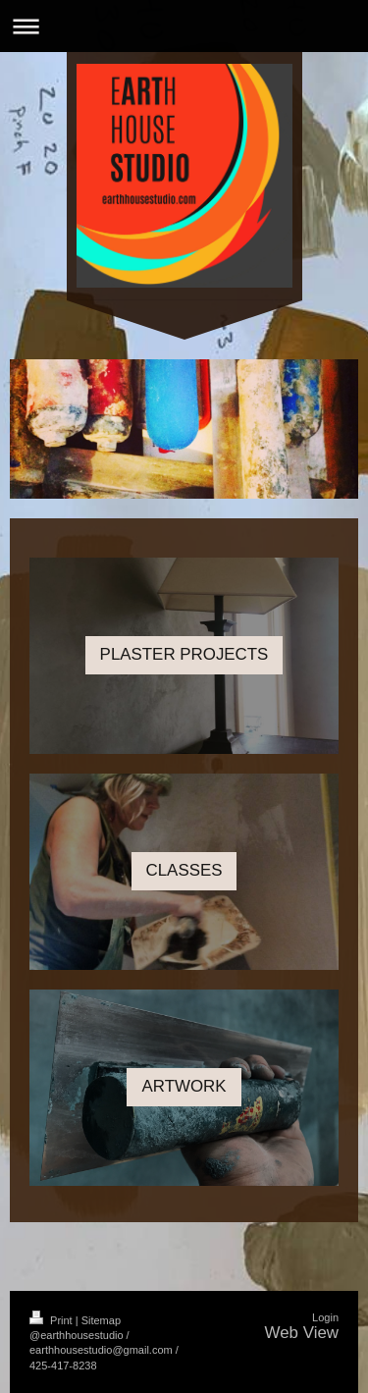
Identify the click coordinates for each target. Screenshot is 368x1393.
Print (52, 1320)
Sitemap (101, 1320)
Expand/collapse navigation (184, 26)
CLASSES (184, 870)
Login (325, 1317)
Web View (302, 1332)
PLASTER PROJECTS (184, 654)
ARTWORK (183, 1086)
